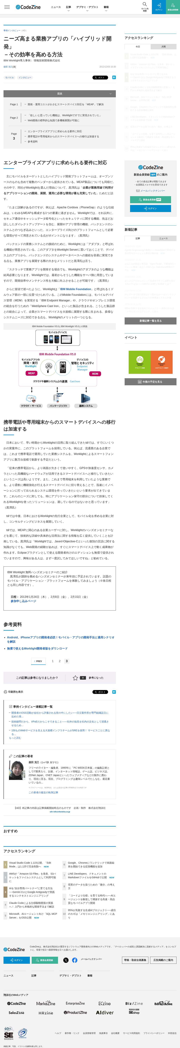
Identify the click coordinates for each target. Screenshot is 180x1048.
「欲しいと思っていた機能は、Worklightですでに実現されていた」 (65, 115)
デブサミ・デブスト (87, 7)
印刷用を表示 (13, 691)
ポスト (99, 77)
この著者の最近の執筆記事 (43, 792)
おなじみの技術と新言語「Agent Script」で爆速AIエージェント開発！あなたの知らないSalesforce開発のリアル (150, 267)
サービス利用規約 (131, 1033)
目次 (84, 94)
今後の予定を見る (150, 382)
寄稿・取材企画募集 (135, 960)
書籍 (106, 7)
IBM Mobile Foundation (75, 289)
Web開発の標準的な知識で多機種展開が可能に (54, 120)
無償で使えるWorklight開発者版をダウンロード (37, 648)
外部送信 (172, 1033)
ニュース (56, 7)
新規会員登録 (150, 199)
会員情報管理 (89, 1033)
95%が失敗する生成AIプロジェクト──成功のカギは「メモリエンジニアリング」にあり (92, 914)
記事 (68, 7)
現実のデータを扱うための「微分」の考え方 (151, 126)
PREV (37, 661)
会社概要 (115, 1033)
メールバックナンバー (150, 190)
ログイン (150, 208)
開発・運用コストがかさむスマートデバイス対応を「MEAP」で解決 (66, 104)
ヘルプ (58, 1033)
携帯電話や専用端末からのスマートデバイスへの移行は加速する (63, 136)
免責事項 (103, 1033)
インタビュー (25, 77)
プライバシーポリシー (154, 1033)
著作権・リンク (72, 1033)
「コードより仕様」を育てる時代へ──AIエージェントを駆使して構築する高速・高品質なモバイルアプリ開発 (92, 899)
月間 (163, 46)
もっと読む (15, 737)
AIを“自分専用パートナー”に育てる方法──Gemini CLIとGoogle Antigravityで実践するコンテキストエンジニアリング (32, 892)
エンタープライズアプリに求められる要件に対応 (55, 131)
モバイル (9, 77)
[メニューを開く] (7, 7)
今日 (138, 46)
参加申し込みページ (23, 601)
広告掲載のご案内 (163, 960)
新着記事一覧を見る (151, 320)
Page (14, 104)
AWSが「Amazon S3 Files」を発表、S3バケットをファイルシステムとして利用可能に (32, 877)
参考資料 (33, 141)
